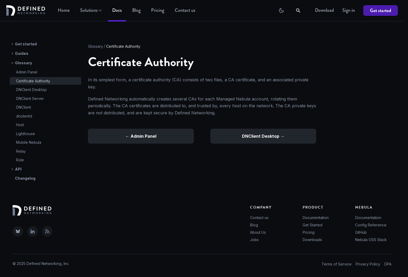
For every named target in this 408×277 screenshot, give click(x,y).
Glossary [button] (23, 63)
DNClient (23, 107)
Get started (380, 10)
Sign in (348, 10)
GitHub (361, 232)
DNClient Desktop (31, 89)
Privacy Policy (368, 264)
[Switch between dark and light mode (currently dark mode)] (281, 10)
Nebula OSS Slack (371, 239)
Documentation (316, 217)
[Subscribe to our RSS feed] (47, 231)
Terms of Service (337, 264)
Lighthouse (25, 133)
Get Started (312, 225)
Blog (136, 10)
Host (20, 124)
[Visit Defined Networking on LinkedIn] (32, 231)
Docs (117, 10)
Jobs (254, 239)
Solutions (91, 10)
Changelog (25, 178)
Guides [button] (21, 53)
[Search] (298, 10)
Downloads (312, 239)
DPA (387, 264)
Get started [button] (26, 44)
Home (64, 10)
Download (324, 10)
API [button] (18, 169)
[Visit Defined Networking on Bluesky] (18, 231)
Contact (185, 10)
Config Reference (370, 225)
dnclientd (24, 116)
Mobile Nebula (28, 142)
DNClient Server (30, 98)
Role (20, 160)
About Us (258, 232)
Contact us (259, 217)
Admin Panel (26, 72)
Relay (21, 151)
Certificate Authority (33, 81)
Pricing (157, 10)
